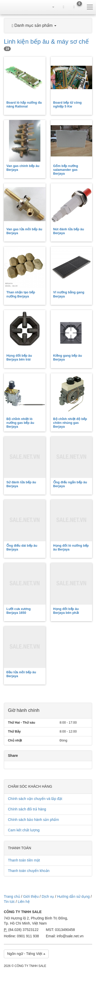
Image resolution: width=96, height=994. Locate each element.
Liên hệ (23, 902)
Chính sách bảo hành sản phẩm (33, 820)
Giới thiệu (31, 896)
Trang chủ (12, 896)
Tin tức (9, 902)
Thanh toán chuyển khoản (28, 871)
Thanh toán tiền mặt (24, 860)
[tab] (48, 25)
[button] (53, 7)
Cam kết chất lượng (23, 830)
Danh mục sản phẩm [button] (34, 25)
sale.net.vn (13, 7)
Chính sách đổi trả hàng (27, 809)
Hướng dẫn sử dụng (73, 896)
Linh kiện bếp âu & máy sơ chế (46, 44)
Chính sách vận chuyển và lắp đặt (35, 799)
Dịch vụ (48, 896)
